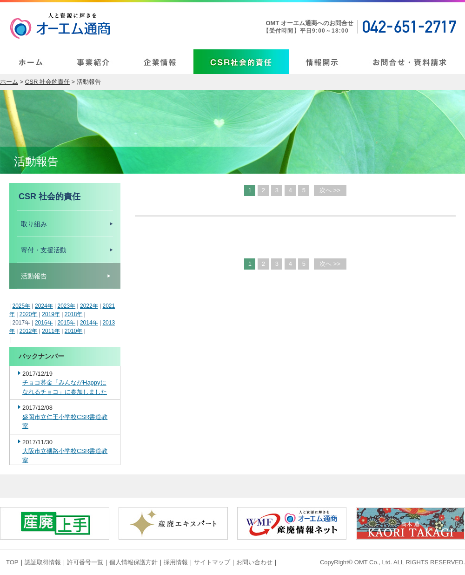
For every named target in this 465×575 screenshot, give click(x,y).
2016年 (44, 322)
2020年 (29, 314)
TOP (12, 562)
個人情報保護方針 (133, 562)
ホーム (9, 81)
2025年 (21, 306)
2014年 (89, 322)
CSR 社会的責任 (47, 81)
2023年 (66, 306)
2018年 (74, 314)
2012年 (29, 331)
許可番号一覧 (85, 562)
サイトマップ (212, 562)
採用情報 (176, 562)
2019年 (51, 314)
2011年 (51, 331)
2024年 (44, 306)
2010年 (74, 331)
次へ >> (329, 190)
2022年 (89, 306)
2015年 (66, 322)
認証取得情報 (43, 562)
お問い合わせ (254, 562)
